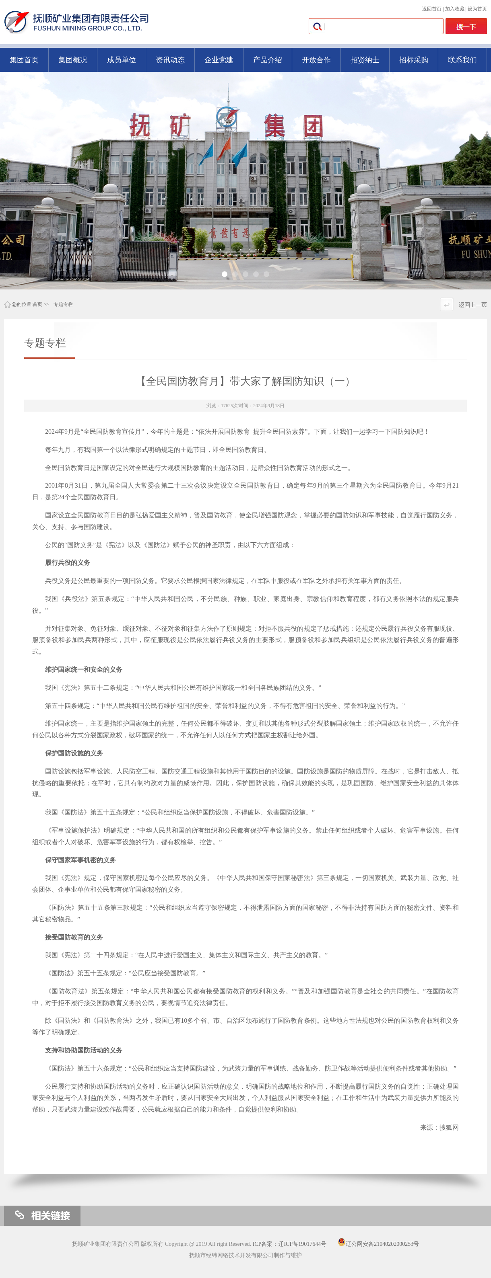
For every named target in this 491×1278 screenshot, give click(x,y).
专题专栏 (63, 304)
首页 (37, 304)
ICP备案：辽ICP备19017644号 (290, 1244)
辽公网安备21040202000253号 (378, 1244)
